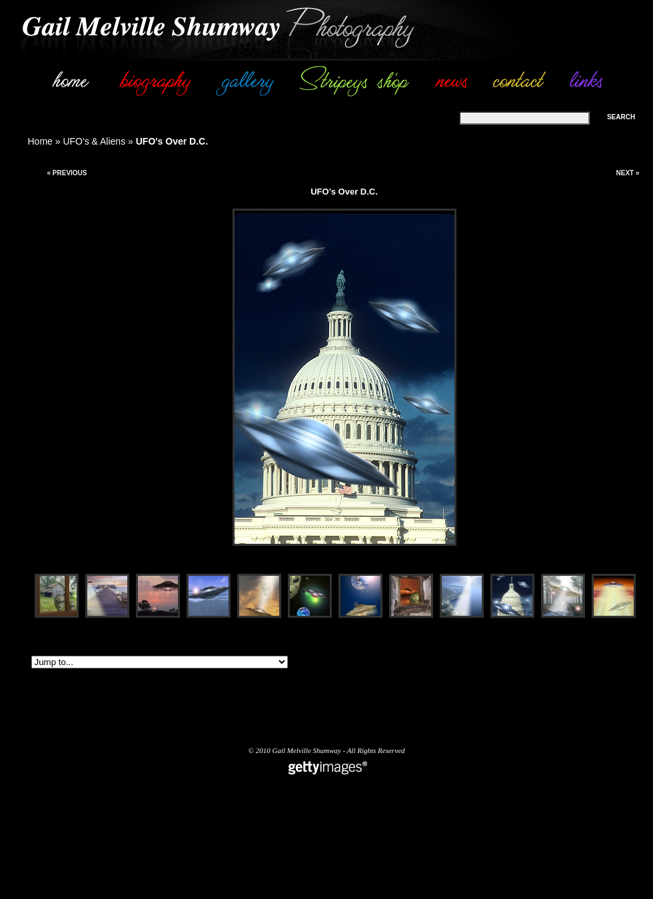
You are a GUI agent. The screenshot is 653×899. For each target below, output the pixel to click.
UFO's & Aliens (94, 141)
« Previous (67, 173)
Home (40, 141)
